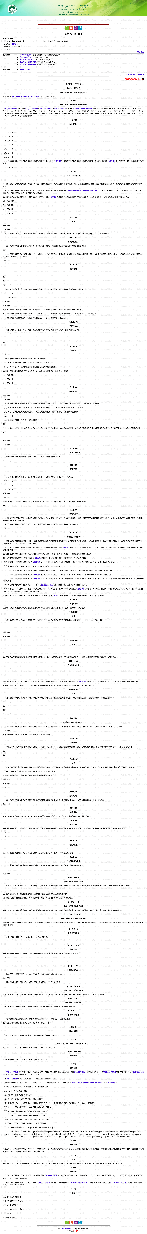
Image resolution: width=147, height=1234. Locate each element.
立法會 (28, 69)
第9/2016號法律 (60, 108)
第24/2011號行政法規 (27, 62)
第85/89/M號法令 (109, 1072)
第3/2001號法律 (25, 55)
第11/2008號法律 (31, 108)
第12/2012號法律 (45, 108)
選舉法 (21, 69)
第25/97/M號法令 (80, 1072)
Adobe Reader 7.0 (67, 1228)
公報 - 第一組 (8, 38)
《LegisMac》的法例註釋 (134, 74)
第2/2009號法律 (25, 57)
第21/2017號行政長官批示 (82, 108)
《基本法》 (58, 161)
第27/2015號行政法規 (27, 64)
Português (129, 2)
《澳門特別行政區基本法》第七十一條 (25, 96)
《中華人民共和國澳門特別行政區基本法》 (82, 190)
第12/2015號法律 (25, 59)
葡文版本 (140, 52)
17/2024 (15, 44)
